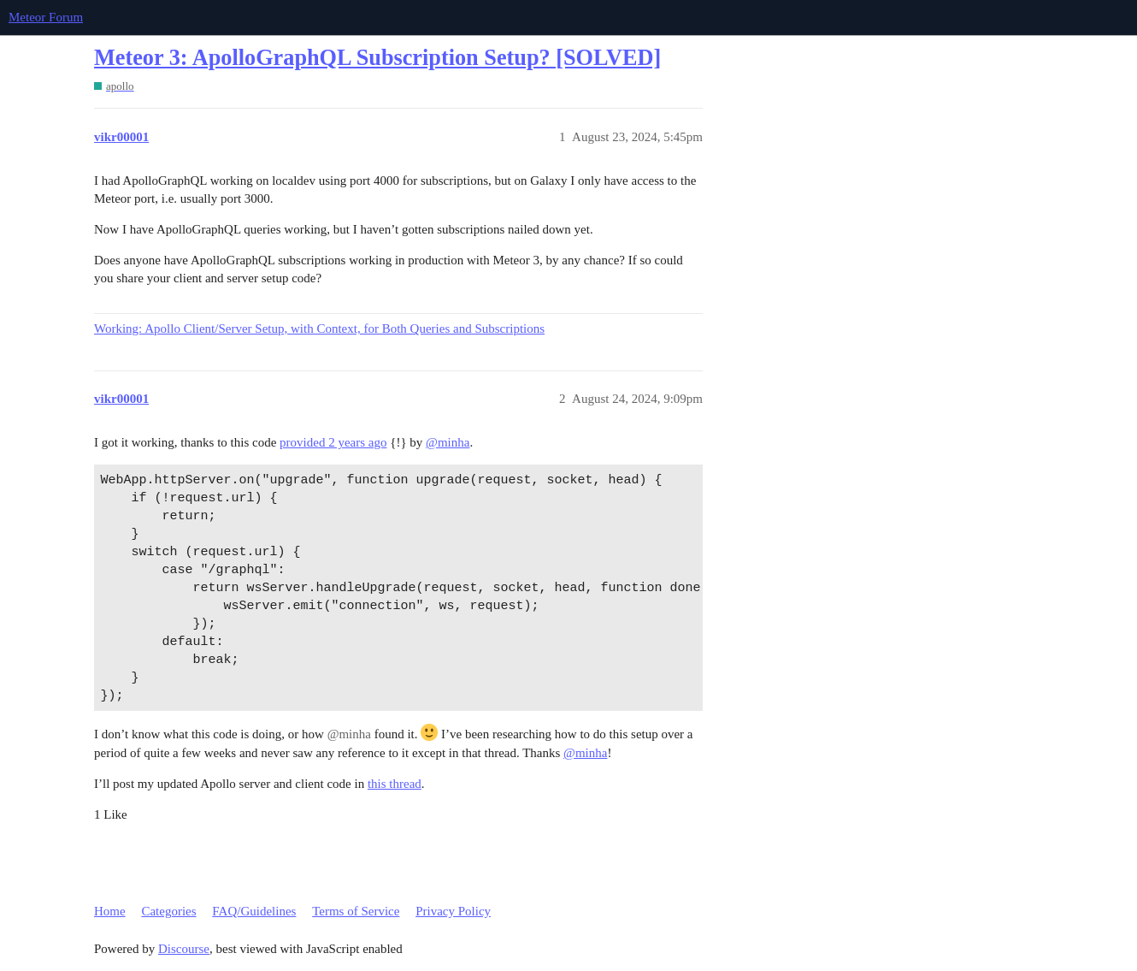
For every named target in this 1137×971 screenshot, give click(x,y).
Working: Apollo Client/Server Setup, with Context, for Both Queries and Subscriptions (319, 328)
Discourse (183, 949)
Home (110, 911)
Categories (168, 911)
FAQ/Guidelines (254, 911)
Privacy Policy (453, 911)
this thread (394, 783)
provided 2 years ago (333, 442)
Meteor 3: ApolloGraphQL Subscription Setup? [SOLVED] (377, 57)
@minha (447, 442)
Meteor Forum (46, 17)
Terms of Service (355, 911)
